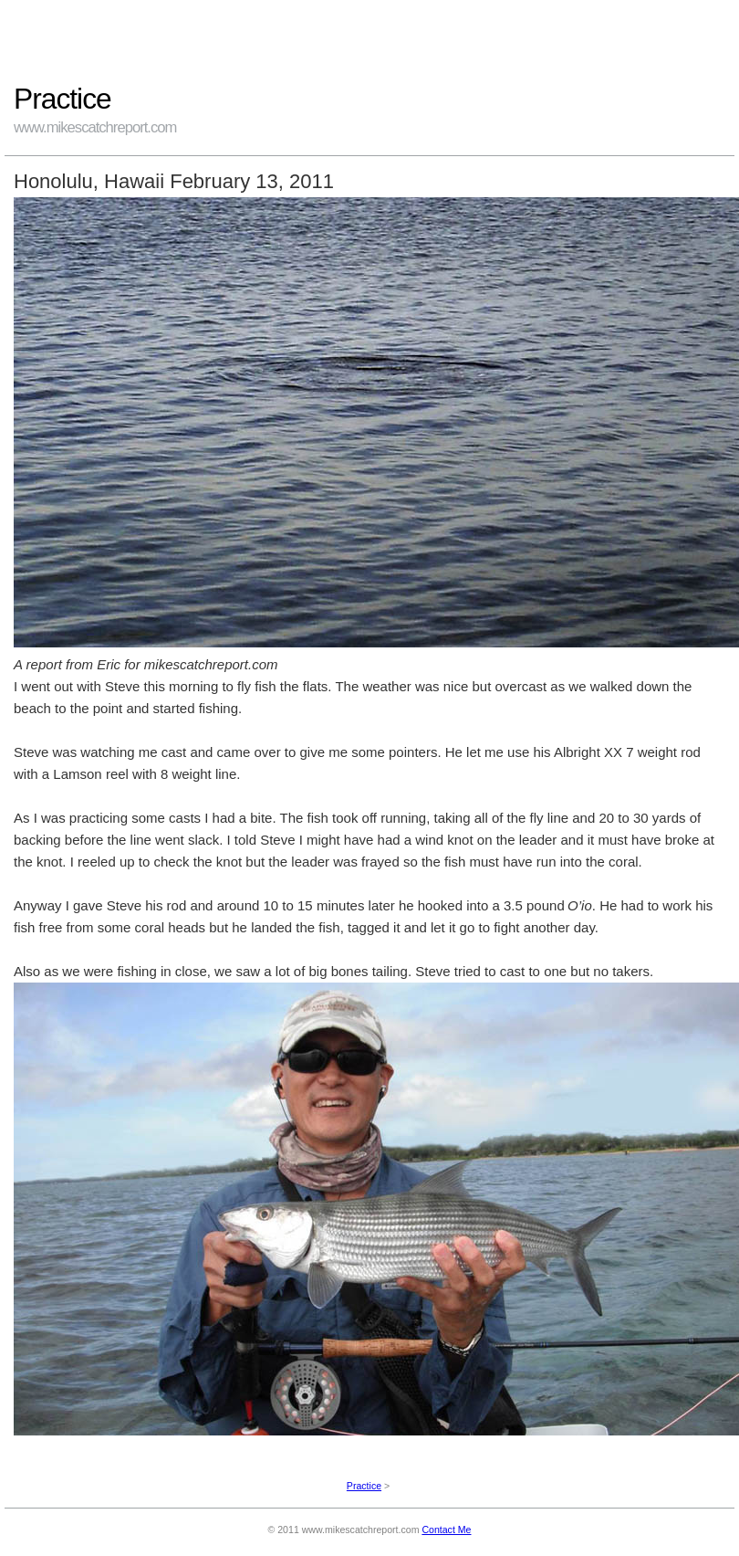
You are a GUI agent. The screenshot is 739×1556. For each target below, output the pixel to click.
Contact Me (446, 1529)
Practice (364, 1485)
